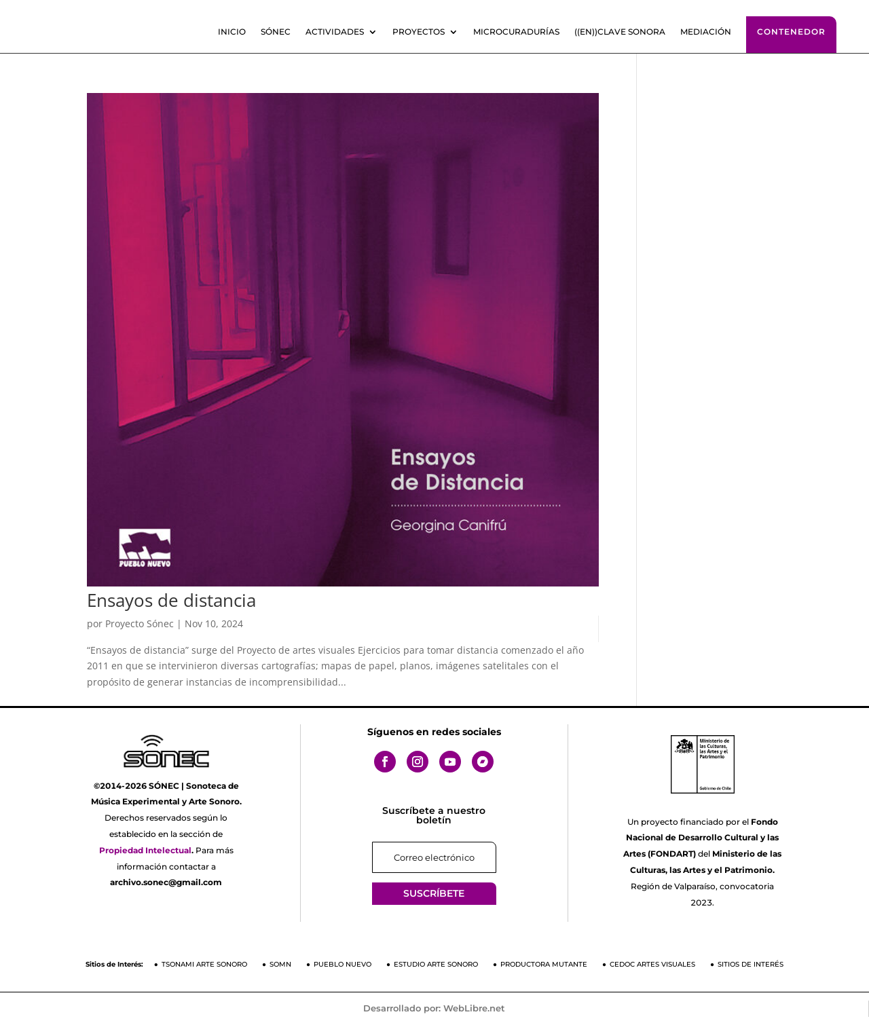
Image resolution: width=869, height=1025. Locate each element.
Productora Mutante (543, 964)
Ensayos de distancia (171, 600)
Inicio (232, 32)
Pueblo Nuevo (342, 964)
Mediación (705, 32)
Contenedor (791, 31)
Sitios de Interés (750, 964)
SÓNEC (276, 32)
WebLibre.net (474, 1008)
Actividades (335, 32)
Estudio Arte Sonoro (436, 964)
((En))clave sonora (619, 32)
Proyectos (418, 32)
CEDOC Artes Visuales (652, 964)
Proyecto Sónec (139, 623)
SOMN (280, 964)
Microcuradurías (516, 32)
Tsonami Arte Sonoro (204, 964)
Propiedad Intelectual (145, 850)
